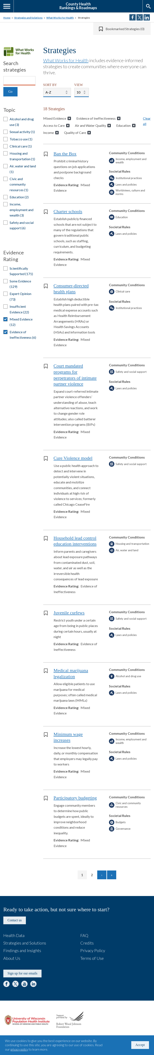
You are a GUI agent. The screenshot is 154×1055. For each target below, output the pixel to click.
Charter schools (68, 211)
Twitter (15, 984)
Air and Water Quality (90, 125)
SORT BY (50, 85)
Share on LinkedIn (147, 17)
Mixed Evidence (54, 118)
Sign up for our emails (22, 973)
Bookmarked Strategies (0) (125, 29)
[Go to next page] (101, 874)
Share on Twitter (139, 17)
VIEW (78, 85)
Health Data (13, 935)
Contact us (15, 920)
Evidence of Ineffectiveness (96, 118)
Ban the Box (65, 153)
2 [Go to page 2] (94, 875)
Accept (140, 1045)
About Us (11, 958)
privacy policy (19, 1049)
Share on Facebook (132, 17)
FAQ (84, 935)
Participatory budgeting (75, 797)
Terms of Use (92, 958)
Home (6, 17)
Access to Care (54, 125)
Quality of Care (75, 133)
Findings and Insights (22, 950)
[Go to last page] (111, 874)
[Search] (19, 80)
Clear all (147, 121)
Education (123, 125)
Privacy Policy (92, 950)
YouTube (24, 984)
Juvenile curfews (69, 612)
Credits (87, 942)
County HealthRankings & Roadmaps (78, 6)
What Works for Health (60, 17)
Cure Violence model (73, 458)
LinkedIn (33, 984)
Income (48, 133)
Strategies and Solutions (28, 17)
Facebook (6, 984)
